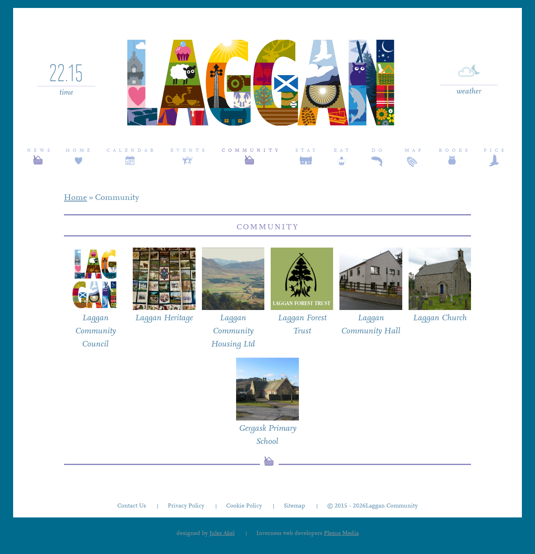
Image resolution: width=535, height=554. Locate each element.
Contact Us (131, 506)
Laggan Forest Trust (302, 325)
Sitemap (294, 506)
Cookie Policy (244, 506)
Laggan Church (440, 318)
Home (79, 150)
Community (251, 150)
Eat (343, 150)
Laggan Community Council (95, 331)
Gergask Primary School (267, 435)
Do (378, 150)
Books (455, 150)
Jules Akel (222, 534)
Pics (495, 150)
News (40, 150)
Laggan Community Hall (370, 325)
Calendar (132, 150)
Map (414, 150)
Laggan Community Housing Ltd (233, 331)
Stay (306, 150)
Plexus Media (341, 534)
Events (189, 150)
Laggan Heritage (164, 318)
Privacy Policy (186, 506)
